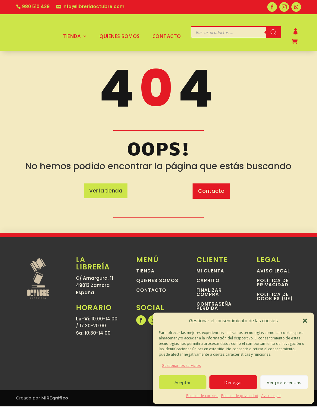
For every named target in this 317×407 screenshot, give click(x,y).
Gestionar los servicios (181, 365)
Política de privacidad (239, 395)
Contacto (166, 37)
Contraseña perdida (214, 307)
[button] (305, 321)
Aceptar (182, 382)
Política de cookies (202, 395)
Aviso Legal (271, 395)
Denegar (233, 382)
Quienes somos (119, 37)
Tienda (72, 37)
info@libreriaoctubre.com (93, 7)
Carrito (208, 281)
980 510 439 (36, 7)
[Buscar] (273, 32)
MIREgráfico (54, 398)
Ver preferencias (284, 382)
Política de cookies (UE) (275, 297)
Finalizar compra (209, 293)
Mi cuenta (210, 272)
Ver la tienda (106, 191)
